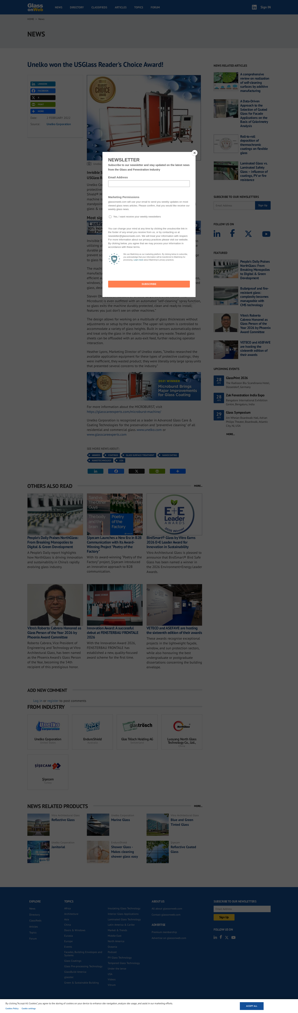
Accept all (251, 1006)
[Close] (194, 153)
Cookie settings (29, 1008)
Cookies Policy (12, 1008)
